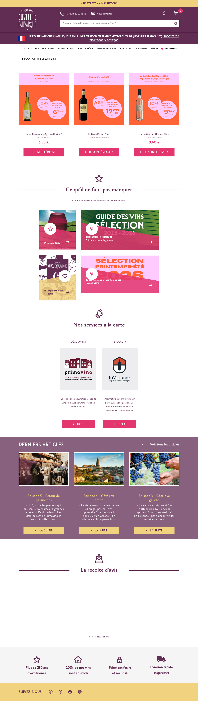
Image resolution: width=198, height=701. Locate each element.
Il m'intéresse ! (44, 152)
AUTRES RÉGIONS (106, 48)
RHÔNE (89, 48)
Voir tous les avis (99, 637)
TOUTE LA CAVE (30, 48)
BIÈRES (154, 48)
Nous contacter (101, 13)
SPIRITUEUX (141, 48)
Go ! (78, 424)
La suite (43, 530)
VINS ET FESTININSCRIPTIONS (99, 3)
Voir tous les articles (160, 445)
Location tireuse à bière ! (38, 58)
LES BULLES (125, 48)
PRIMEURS (169, 48)
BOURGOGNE (65, 48)
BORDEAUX (48, 48)
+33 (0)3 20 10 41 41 (73, 13)
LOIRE (79, 48)
